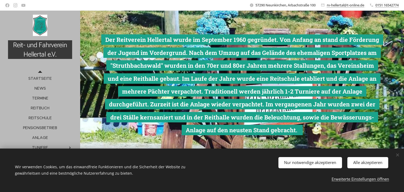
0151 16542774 (387, 5)
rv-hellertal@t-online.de (345, 5)
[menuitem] (40, 78)
